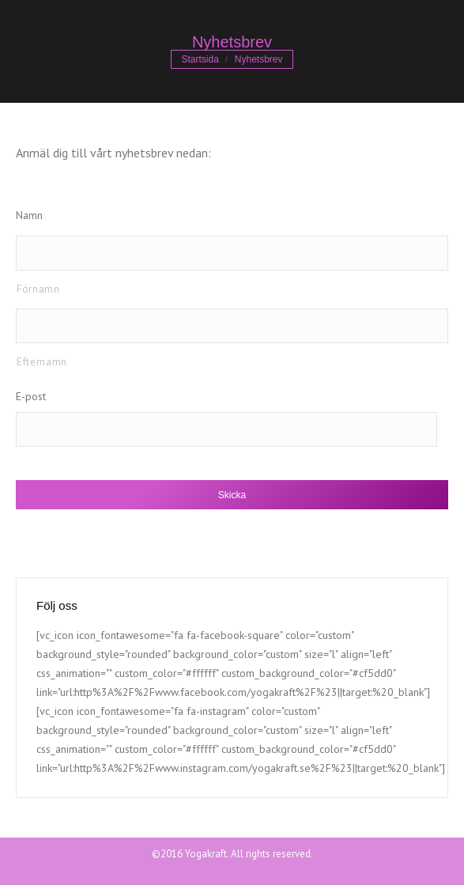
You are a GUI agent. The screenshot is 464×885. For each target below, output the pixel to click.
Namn (29, 215)
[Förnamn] (232, 253)
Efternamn (42, 362)
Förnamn (38, 289)
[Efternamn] (232, 325)
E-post (31, 396)
